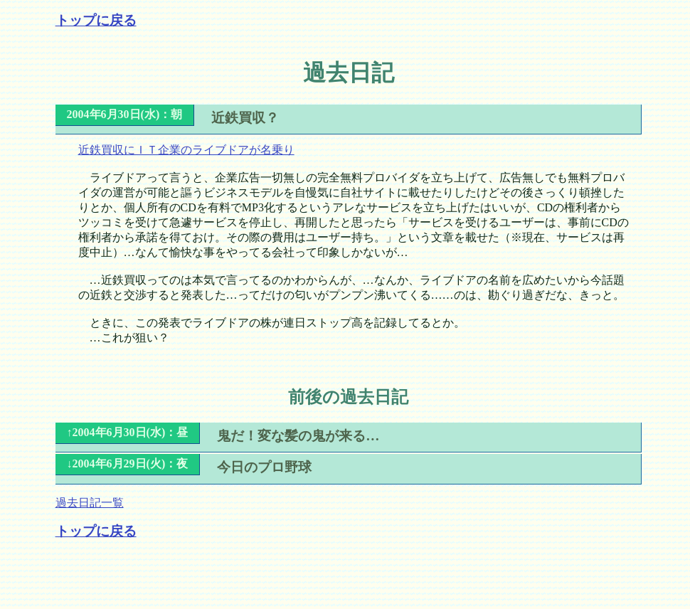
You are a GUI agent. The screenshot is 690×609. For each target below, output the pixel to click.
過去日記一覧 (89, 503)
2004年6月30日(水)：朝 (125, 114)
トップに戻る (96, 20)
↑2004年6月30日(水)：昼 (128, 432)
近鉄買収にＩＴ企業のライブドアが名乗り (186, 150)
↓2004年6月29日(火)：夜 (128, 463)
